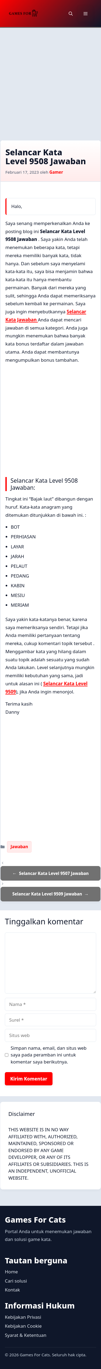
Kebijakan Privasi (23, 1317)
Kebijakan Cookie (23, 1326)
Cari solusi (16, 1281)
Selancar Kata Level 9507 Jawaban (54, 873)
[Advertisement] (50, 81)
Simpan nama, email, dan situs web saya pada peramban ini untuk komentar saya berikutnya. (49, 1055)
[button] (70, 13)
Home (11, 1272)
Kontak (12, 1290)
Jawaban (19, 846)
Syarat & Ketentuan (25, 1335)
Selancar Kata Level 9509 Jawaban (47, 894)
